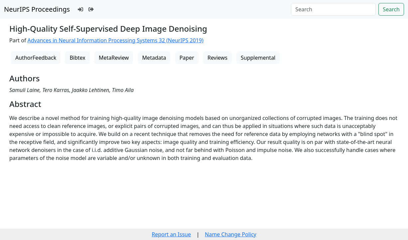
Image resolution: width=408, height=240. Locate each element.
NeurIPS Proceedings (37, 9)
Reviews (217, 57)
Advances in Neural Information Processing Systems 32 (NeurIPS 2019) (116, 40)
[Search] (333, 9)
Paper (187, 57)
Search (391, 9)
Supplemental (258, 57)
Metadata (154, 57)
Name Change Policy (230, 234)
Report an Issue (171, 234)
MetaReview (114, 57)
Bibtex (77, 57)
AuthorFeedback (35, 57)
